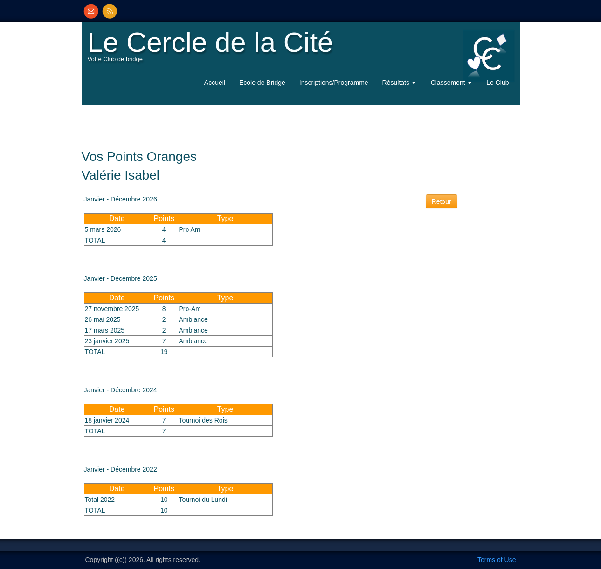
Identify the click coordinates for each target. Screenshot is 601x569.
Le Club (497, 82)
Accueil (214, 82)
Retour (441, 201)
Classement (452, 82)
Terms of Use (496, 559)
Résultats (399, 82)
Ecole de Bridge (262, 82)
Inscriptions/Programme (333, 82)
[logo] (212, 49)
